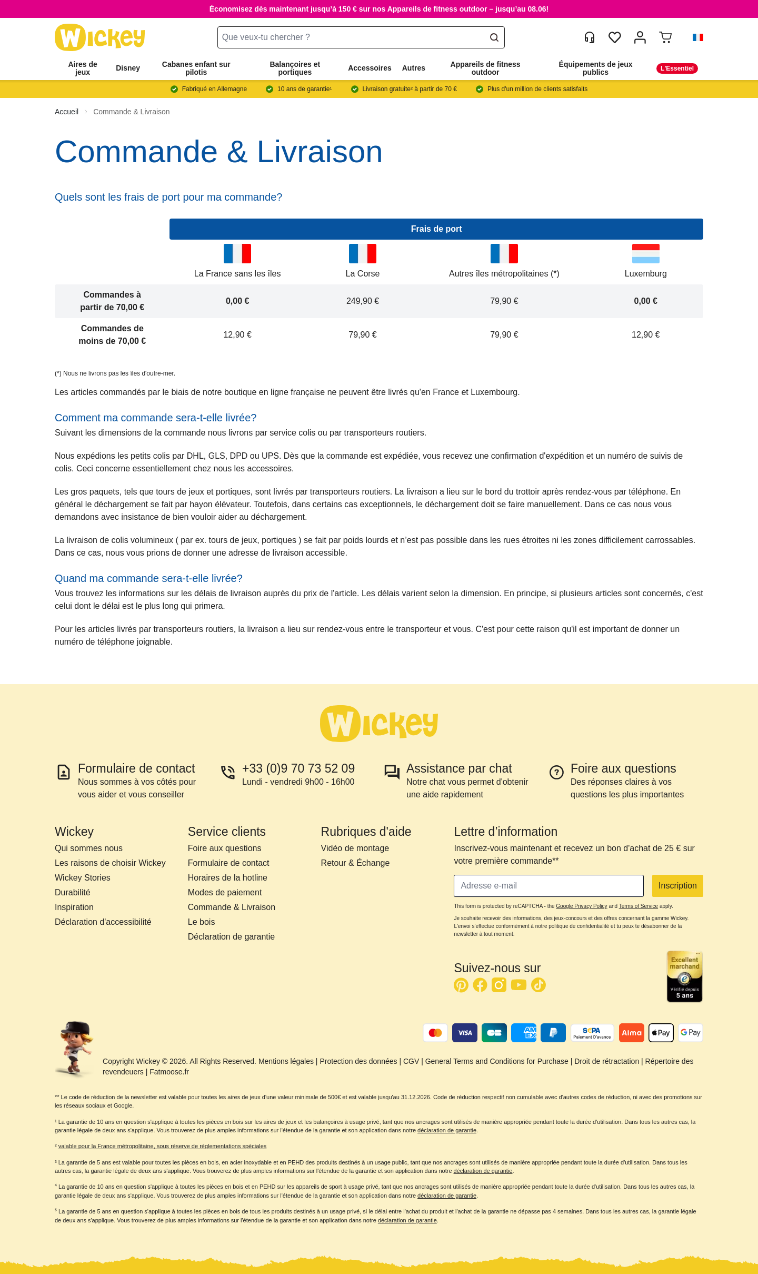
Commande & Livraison (131, 111)
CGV (411, 1061)
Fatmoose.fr (169, 1072)
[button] (693, 37)
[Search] (494, 37)
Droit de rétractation (606, 1061)
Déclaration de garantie (231, 936)
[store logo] (100, 38)
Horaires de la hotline (227, 877)
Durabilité (73, 892)
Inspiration (74, 907)
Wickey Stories (83, 877)
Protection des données (358, 1061)
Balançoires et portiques (295, 68)
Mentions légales (286, 1061)
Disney (128, 68)
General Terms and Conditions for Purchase (496, 1061)
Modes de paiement (225, 892)
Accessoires (370, 68)
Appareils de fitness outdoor (486, 68)
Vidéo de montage (355, 848)
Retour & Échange (355, 862)
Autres (413, 68)
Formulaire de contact (229, 862)
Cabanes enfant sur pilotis (196, 68)
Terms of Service (638, 906)
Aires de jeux (82, 68)
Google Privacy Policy (581, 906)
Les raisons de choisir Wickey (110, 862)
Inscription (678, 885)
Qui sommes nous (89, 848)
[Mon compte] (640, 37)
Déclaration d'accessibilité (103, 921)
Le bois (201, 921)
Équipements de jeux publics (596, 68)
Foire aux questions (225, 848)
